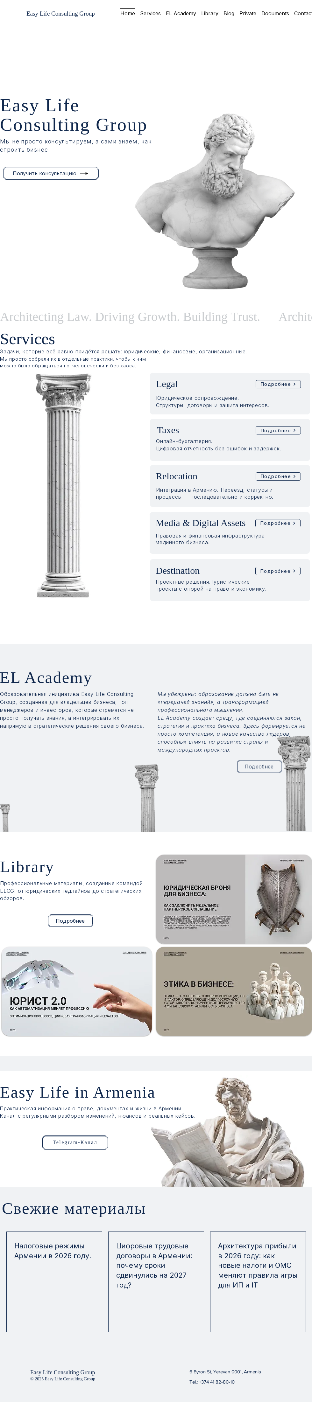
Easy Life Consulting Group (62, 1372)
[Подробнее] (278, 384)
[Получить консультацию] (51, 173)
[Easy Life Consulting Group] (60, 14)
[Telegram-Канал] (75, 1142)
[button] (150, 13)
